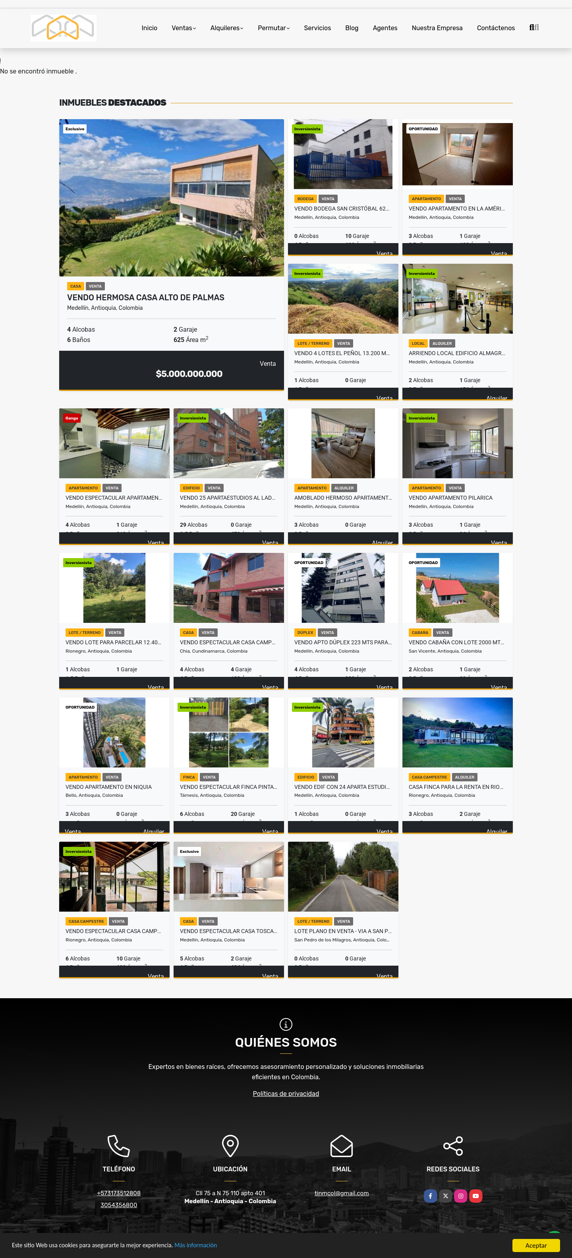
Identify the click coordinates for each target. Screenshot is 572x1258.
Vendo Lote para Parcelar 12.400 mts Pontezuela (114, 642)
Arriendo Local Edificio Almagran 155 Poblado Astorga (457, 353)
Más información (212, 1246)
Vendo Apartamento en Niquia (109, 787)
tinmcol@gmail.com (342, 1193)
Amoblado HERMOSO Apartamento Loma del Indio (343, 498)
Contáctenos (496, 28)
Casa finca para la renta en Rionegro (457, 787)
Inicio (149, 28)
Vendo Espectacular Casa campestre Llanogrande (114, 931)
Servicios (317, 28)
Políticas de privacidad (286, 1094)
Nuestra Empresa (437, 28)
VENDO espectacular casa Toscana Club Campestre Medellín (229, 931)
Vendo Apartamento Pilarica (451, 498)
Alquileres (225, 28)
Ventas (182, 28)
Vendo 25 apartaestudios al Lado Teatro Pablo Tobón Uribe (229, 498)
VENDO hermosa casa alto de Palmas (145, 297)
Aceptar (536, 1245)
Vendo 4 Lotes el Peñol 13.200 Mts (343, 353)
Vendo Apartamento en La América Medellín (457, 208)
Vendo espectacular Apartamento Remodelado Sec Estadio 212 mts (114, 498)
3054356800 (118, 1205)
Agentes (385, 28)
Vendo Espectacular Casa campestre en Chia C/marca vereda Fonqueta (229, 642)
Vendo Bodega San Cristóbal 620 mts (343, 208)
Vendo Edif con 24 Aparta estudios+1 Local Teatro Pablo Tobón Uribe (343, 787)
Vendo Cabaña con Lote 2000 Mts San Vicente (457, 642)
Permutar (272, 28)
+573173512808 (119, 1193)
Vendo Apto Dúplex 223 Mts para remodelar (343, 642)
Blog (351, 28)
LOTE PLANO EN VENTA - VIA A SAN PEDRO (343, 931)
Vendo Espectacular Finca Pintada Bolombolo (229, 787)
